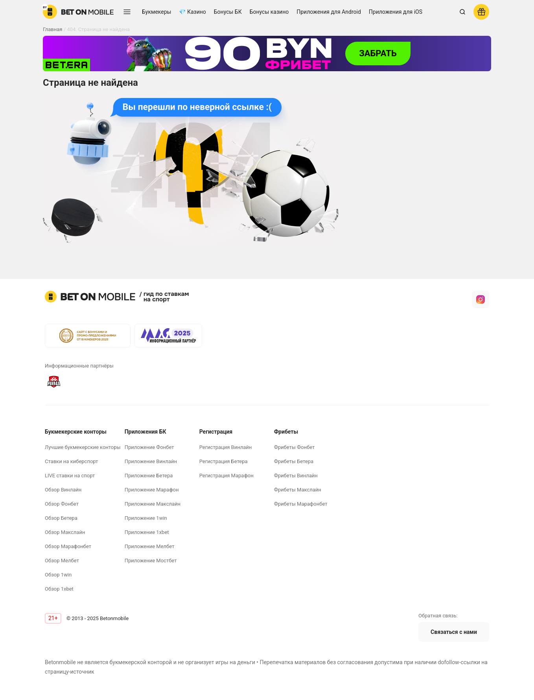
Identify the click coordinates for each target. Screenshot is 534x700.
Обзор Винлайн (63, 490)
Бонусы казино (269, 12)
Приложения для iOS (395, 12)
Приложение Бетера (149, 475)
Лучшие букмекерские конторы (83, 447)
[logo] (78, 12)
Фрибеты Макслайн (297, 490)
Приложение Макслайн (152, 504)
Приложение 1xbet (147, 532)
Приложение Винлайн (151, 461)
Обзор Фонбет (62, 504)
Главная (52, 29)
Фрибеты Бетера (293, 461)
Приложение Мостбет (151, 560)
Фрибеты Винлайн (296, 475)
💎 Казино (192, 12)
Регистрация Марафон (226, 475)
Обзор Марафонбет (68, 546)
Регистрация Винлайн (225, 447)
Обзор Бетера (61, 518)
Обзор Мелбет (62, 560)
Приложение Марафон (152, 490)
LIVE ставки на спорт (70, 475)
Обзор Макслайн (65, 532)
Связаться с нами (454, 632)
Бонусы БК (228, 12)
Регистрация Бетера (223, 461)
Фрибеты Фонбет (294, 447)
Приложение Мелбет (150, 546)
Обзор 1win (58, 575)
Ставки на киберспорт (71, 461)
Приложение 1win (146, 518)
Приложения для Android (328, 12)
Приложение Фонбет (149, 447)
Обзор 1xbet (59, 589)
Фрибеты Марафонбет (301, 504)
